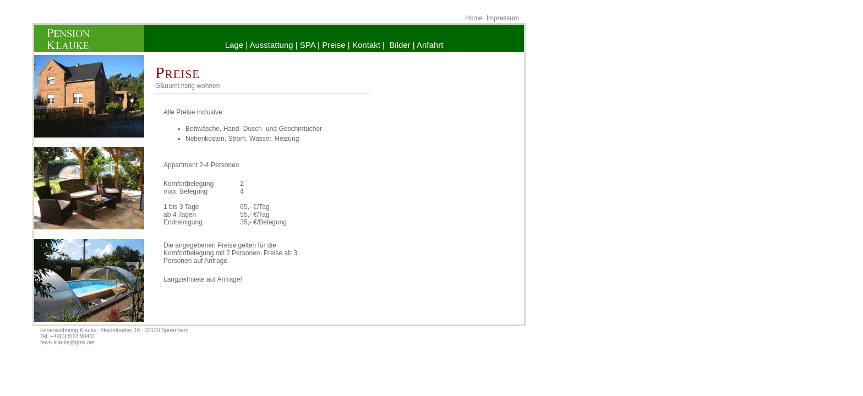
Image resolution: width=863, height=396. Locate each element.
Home (474, 18)
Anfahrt (430, 45)
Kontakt (366, 45)
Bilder (399, 45)
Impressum (503, 18)
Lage (234, 45)
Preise (334, 45)
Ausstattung (271, 45)
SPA (307, 45)
